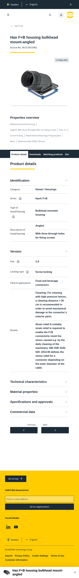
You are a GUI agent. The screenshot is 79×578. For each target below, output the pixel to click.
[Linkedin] (8, 527)
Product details (19, 154)
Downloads (35, 154)
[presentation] (31, 4)
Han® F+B (16, 26)
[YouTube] (16, 527)
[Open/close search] (50, 15)
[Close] (70, 4)
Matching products (53, 154)
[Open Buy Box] (39, 572)
